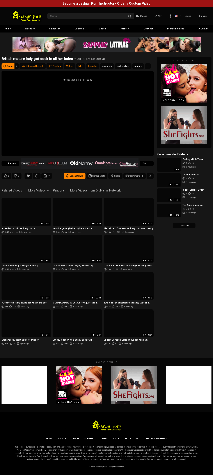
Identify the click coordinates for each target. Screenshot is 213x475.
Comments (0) (135, 175)
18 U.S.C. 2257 (132, 438)
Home (8, 28)
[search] (129, 16)
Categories (54, 28)
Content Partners (156, 438)
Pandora (55, 66)
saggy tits (107, 66)
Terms (104, 438)
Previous (10, 163)
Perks (124, 28)
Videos (28, 28)
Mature (69, 66)
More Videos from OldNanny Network (95, 190)
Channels (79, 28)
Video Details (74, 175)
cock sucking (123, 66)
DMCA (116, 438)
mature (138, 66)
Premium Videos (175, 28)
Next (147, 163)
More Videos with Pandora (46, 190)
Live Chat (148, 28)
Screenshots (97, 175)
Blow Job (92, 66)
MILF (80, 66)
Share (115, 175)
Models (102, 28)
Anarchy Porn (101, 467)
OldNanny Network (32, 66)
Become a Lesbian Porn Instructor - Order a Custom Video (106, 3)
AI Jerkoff (203, 28)
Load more (184, 225)
